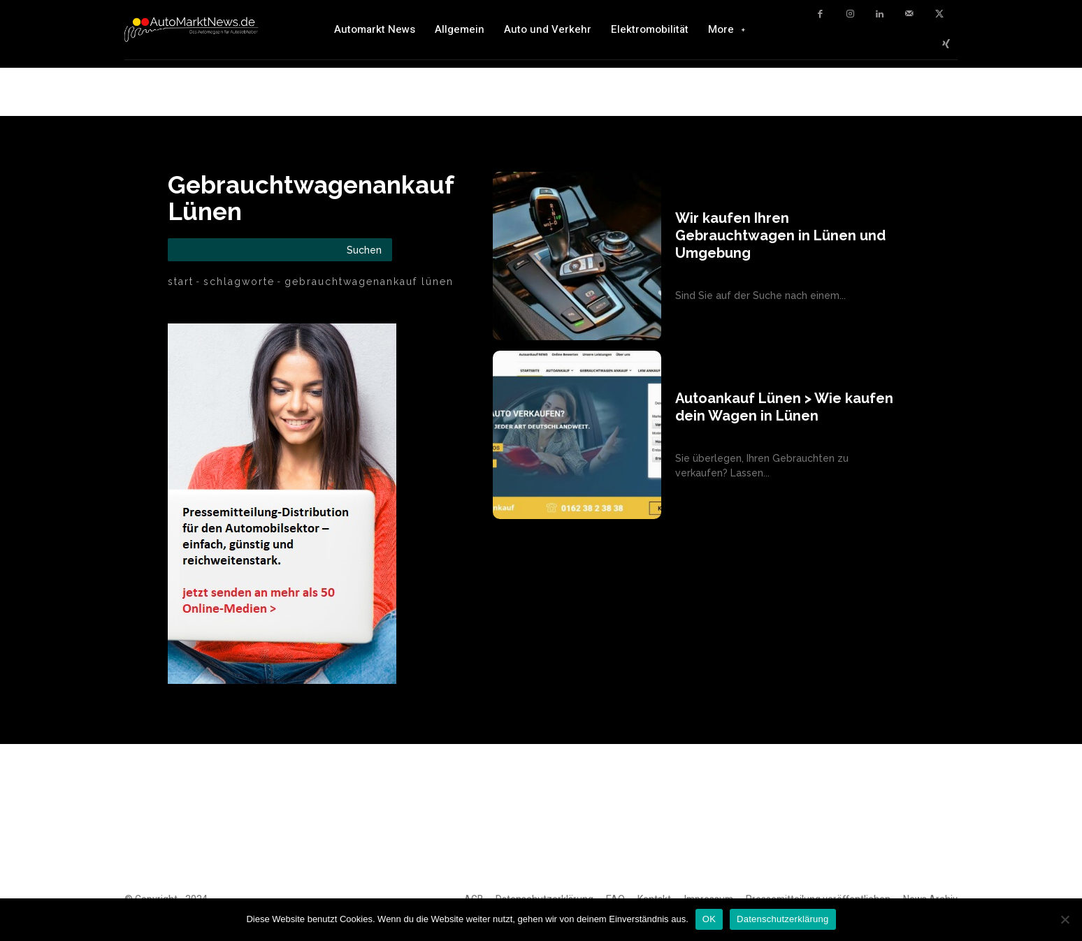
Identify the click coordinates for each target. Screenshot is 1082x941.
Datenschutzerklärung (782, 919)
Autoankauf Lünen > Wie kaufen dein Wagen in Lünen (784, 407)
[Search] (364, 249)
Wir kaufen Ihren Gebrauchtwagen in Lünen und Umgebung (780, 235)
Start (181, 281)
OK (709, 919)
